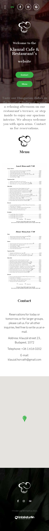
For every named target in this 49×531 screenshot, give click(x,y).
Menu (24, 84)
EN (12, 6)
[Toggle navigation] (5, 8)
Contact (24, 75)
